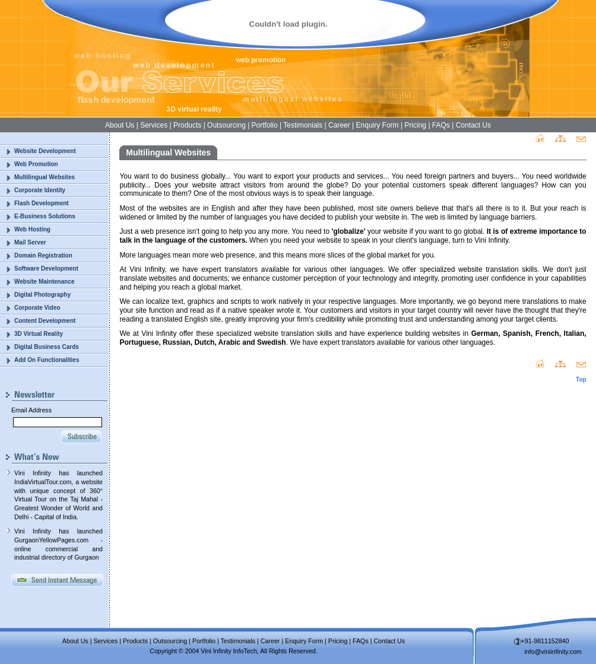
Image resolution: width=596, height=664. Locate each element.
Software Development (46, 268)
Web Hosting (32, 229)
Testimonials (302, 125)
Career (339, 125)
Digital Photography (42, 294)
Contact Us (473, 125)
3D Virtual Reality (38, 334)
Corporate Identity (39, 190)
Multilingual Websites (44, 177)
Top (581, 379)
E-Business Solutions (44, 216)
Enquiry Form (377, 125)
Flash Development (41, 203)
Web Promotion (36, 164)
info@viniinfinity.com (553, 651)
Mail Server (30, 242)
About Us (119, 125)
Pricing (415, 125)
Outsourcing (226, 125)
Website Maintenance (44, 281)
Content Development (44, 320)
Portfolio (265, 125)
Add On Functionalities (46, 360)
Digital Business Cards (46, 347)
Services (153, 125)
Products (187, 125)
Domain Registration (43, 255)
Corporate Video (37, 307)
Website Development (45, 151)
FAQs (441, 125)
